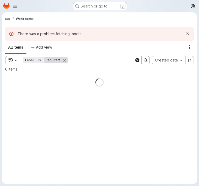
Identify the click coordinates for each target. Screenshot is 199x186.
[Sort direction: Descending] (190, 60)
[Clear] (137, 60)
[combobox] (168, 60)
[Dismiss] (187, 34)
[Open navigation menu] (15, 6)
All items (15, 47)
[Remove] (64, 60)
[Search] (101, 60)
